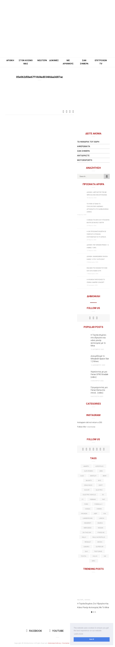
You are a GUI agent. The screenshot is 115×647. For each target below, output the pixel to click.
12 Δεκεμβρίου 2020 (98, 365)
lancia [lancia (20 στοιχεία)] (101, 518)
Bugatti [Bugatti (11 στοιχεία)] (89, 480)
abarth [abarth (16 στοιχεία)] (86, 466)
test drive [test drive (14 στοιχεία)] (98, 551)
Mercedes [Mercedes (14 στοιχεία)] (87, 528)
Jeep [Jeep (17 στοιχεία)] (95, 513)
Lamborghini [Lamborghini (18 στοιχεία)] (87, 518)
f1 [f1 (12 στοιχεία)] (82, 499)
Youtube (56, 630)
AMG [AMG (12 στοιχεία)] (101, 471)
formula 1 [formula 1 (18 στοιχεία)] (99, 504)
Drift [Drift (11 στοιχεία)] (101, 485)
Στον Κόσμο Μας (26, 62)
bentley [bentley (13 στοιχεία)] (93, 476)
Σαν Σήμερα (84, 62)
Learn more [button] (78, 634)
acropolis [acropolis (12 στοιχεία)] (99, 466)
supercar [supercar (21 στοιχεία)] (99, 546)
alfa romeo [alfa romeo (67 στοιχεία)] (88, 471)
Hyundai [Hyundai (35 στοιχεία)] (84, 513)
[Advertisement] (57, 40)
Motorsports (84, 160)
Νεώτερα (42, 60)
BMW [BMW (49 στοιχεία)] (104, 476)
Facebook (34, 630)
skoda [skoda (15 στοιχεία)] (99, 542)
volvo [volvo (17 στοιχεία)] (95, 556)
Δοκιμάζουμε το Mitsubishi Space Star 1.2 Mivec (100, 359)
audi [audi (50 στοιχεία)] (82, 476)
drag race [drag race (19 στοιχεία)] (88, 485)
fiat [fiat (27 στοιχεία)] (103, 499)
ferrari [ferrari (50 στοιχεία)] (93, 499)
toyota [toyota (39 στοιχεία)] (83, 556)
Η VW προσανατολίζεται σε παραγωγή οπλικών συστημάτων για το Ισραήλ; (96, 234)
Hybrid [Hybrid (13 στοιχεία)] (99, 509)
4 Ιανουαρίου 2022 (97, 381)
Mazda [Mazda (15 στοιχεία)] (100, 523)
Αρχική (10, 60)
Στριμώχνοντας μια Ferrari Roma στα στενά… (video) (99, 390)
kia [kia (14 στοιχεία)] (105, 513)
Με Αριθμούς (68, 62)
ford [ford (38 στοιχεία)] (86, 504)
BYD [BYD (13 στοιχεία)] (99, 480)
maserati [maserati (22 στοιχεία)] (87, 523)
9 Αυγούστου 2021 (97, 396)
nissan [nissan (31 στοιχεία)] (100, 528)
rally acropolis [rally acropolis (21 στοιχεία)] (99, 537)
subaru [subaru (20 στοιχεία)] (86, 546)
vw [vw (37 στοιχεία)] (105, 556)
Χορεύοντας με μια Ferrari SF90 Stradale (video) (99, 374)
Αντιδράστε (83, 155)
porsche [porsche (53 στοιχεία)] (101, 532)
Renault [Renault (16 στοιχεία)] (88, 542)
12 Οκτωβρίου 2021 (97, 349)
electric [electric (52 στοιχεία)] (99, 490)
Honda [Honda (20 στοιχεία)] (87, 509)
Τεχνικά (87, 600)
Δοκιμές (54, 60)
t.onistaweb (90, 427)
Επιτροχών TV (101, 62)
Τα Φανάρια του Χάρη (88, 142)
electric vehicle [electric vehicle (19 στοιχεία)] (89, 494)
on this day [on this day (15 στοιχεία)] (87, 532)
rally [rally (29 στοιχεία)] (84, 537)
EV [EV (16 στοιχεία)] (103, 494)
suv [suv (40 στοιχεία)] (86, 551)
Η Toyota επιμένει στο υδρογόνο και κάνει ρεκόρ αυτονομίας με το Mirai (98, 340)
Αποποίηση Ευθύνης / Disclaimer (58, 643)
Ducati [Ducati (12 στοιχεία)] (86, 490)
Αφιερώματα (83, 146)
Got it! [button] (91, 639)
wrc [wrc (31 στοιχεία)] (93, 561)
